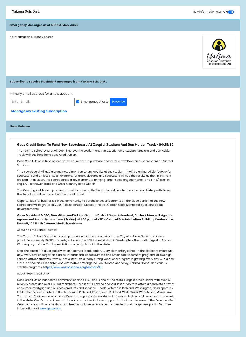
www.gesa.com (50, 308)
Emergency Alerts (94, 101)
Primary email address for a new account (41, 93)
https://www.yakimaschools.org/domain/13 (72, 267)
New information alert (210, 12)
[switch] (231, 12)
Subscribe (118, 101)
